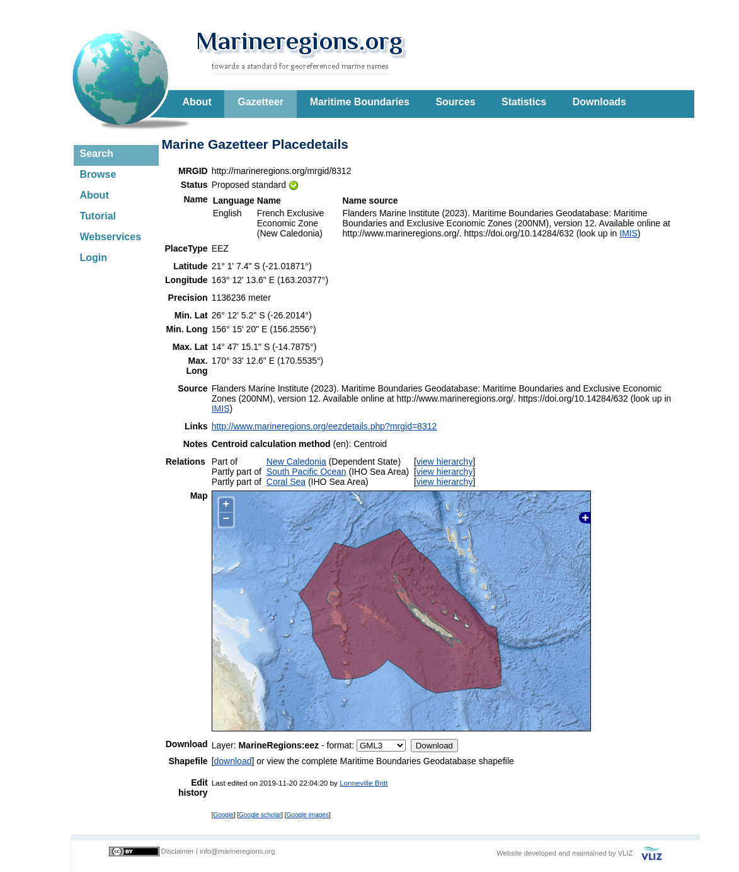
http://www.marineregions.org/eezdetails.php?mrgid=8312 (324, 426)
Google (223, 814)
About (197, 101)
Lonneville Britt (363, 783)
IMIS (628, 233)
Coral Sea (286, 482)
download (233, 761)
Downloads (599, 101)
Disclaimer (177, 851)
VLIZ (625, 853)
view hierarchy (444, 461)
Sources (455, 101)
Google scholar (260, 814)
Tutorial (98, 216)
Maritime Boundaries (360, 101)
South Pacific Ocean (306, 472)
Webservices (111, 236)
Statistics (523, 101)
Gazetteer (261, 101)
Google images (308, 814)
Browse (98, 174)
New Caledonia (296, 461)
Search (96, 153)
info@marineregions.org (237, 851)
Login (94, 257)
